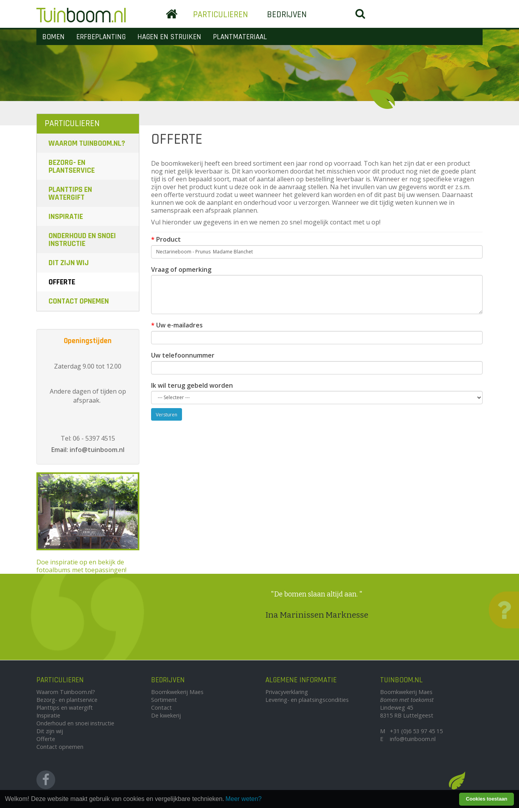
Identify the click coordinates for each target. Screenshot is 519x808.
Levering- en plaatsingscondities (307, 699)
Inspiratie (66, 216)
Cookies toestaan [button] (486, 799)
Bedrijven (286, 14)
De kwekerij (166, 715)
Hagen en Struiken (169, 37)
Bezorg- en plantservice (72, 166)
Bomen (53, 37)
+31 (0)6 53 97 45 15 (416, 731)
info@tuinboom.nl (413, 739)
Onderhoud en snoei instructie (82, 240)
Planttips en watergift (70, 193)
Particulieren (220, 14)
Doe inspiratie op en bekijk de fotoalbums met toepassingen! (87, 523)
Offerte (62, 282)
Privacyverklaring (286, 692)
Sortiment (164, 699)
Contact (161, 707)
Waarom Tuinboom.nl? (87, 143)
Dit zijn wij (69, 263)
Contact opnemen (79, 301)
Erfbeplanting (101, 37)
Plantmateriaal (240, 37)
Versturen (166, 414)
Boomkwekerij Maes (177, 692)
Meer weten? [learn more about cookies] (243, 798)
